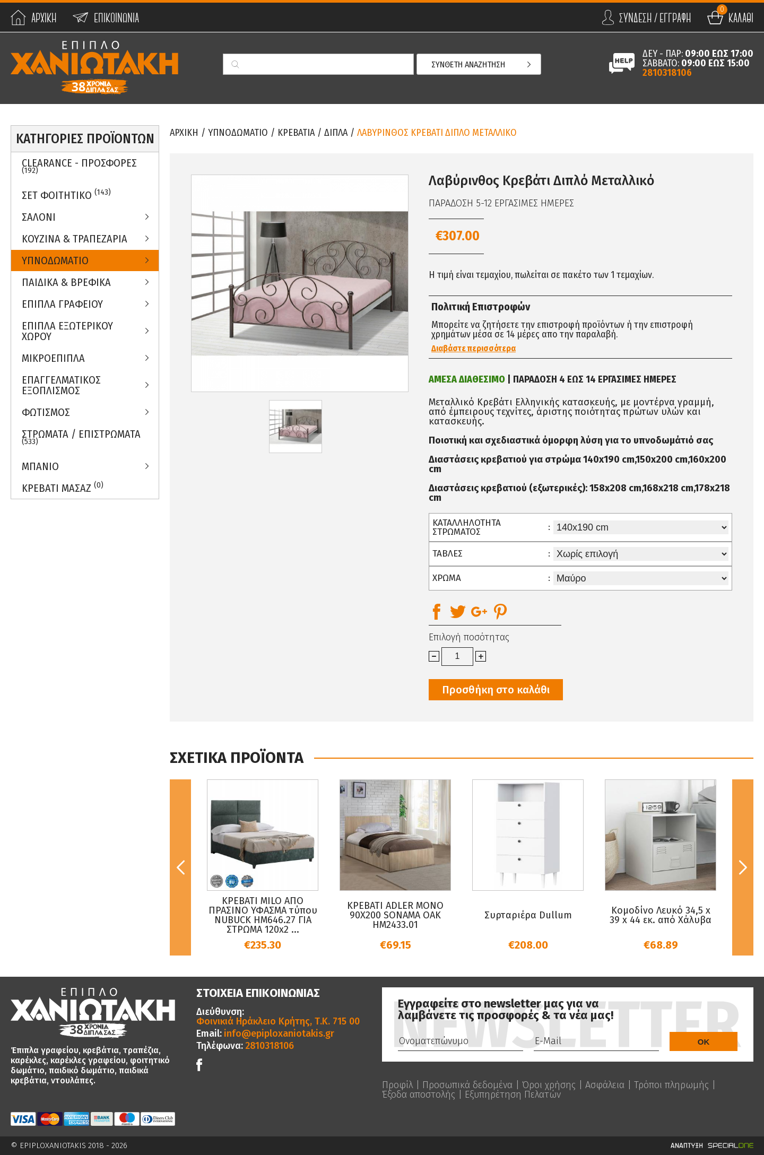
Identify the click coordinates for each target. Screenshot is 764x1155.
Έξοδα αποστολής (418, 1094)
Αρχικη (184, 132)
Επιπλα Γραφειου (62, 304)
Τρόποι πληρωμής (671, 1085)
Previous (180, 867)
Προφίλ (397, 1085)
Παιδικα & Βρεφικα (66, 282)
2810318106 (667, 72)
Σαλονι (39, 217)
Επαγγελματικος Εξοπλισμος (61, 385)
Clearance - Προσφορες (79, 166)
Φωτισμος (46, 412)
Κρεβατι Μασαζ (62, 487)
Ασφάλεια (604, 1085)
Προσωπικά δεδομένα (467, 1085)
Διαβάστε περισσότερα (473, 348)
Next (742, 867)
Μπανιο (40, 466)
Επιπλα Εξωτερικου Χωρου (67, 331)
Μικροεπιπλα (53, 358)
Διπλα (336, 132)
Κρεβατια (296, 132)
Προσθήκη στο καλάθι (496, 689)
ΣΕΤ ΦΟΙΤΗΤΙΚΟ (66, 194)
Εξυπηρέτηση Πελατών (513, 1094)
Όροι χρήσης (549, 1085)
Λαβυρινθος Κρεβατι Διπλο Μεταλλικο (437, 132)
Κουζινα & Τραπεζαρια (74, 238)
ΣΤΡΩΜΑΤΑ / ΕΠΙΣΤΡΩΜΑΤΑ (81, 437)
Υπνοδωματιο (55, 260)
